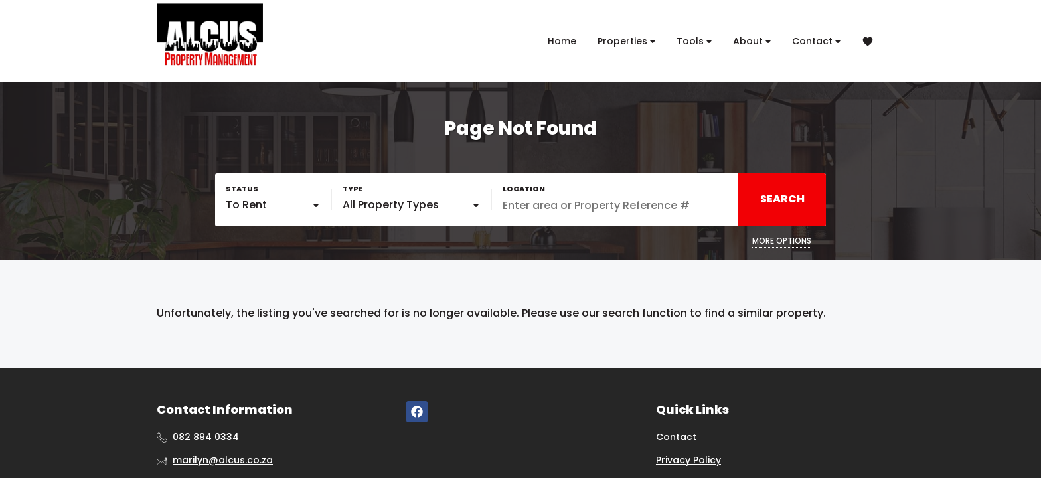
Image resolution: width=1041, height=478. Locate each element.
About (752, 41)
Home (562, 41)
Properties (626, 41)
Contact (816, 41)
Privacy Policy (688, 460)
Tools (694, 41)
